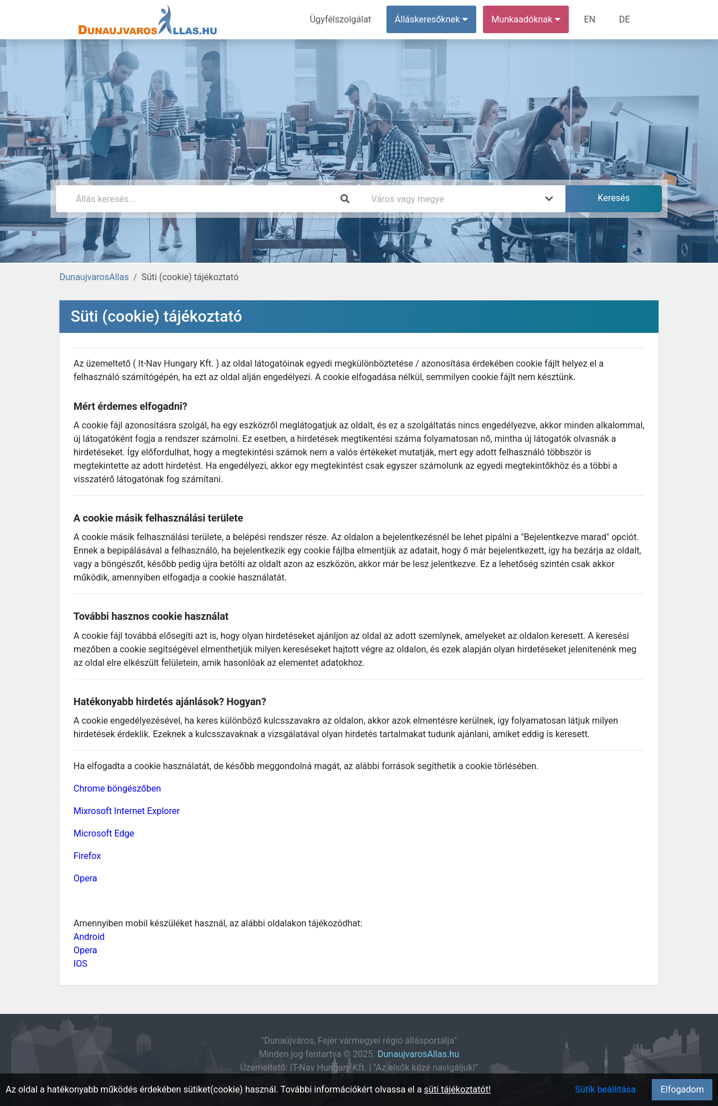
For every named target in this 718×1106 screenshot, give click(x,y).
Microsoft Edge (103, 833)
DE (624, 19)
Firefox (87, 856)
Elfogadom (682, 1089)
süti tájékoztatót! (457, 1089)
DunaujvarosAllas (94, 277)
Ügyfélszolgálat (340, 19)
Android (89, 936)
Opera (85, 878)
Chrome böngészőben (117, 788)
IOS (80, 963)
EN (590, 19)
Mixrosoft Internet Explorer (126, 811)
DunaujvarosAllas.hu (418, 1054)
